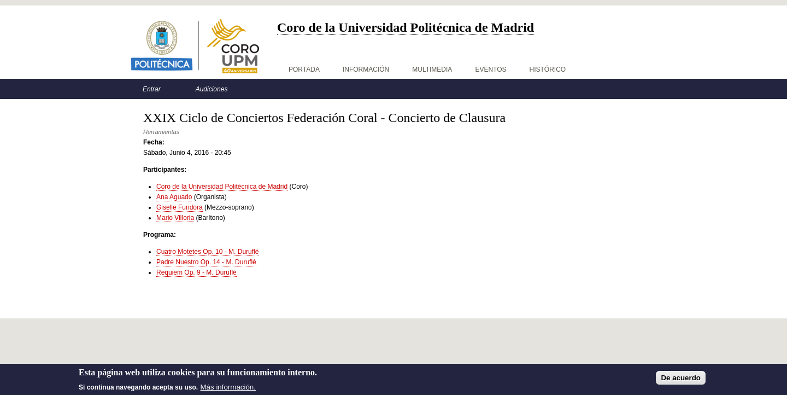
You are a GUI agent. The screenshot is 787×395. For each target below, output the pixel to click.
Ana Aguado (174, 197)
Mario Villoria (175, 218)
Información (366, 69)
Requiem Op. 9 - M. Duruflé (196, 272)
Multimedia (432, 69)
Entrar (152, 89)
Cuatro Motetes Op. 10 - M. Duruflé (207, 251)
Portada (304, 69)
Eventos (490, 69)
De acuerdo (681, 379)
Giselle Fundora (179, 207)
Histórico (548, 69)
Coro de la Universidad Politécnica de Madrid (221, 186)
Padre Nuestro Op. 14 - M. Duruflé (206, 262)
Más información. (228, 388)
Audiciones (212, 89)
